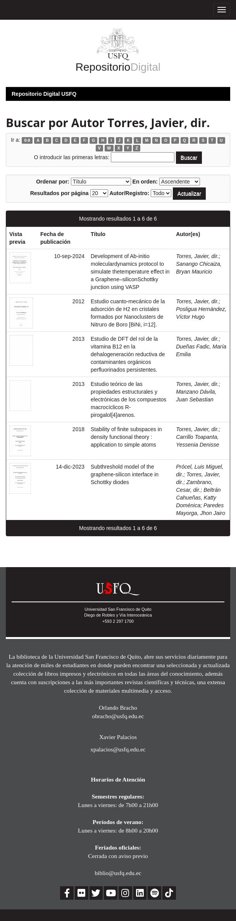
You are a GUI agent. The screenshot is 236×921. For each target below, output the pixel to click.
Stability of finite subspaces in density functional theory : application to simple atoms (126, 437)
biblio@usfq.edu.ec (118, 873)
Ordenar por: (52, 181)
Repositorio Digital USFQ (44, 94)
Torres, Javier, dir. (197, 256)
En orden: (145, 181)
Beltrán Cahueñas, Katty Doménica (198, 497)
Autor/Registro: (129, 193)
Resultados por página (59, 193)
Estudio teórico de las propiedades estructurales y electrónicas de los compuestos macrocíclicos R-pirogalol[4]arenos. (128, 399)
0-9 (27, 140)
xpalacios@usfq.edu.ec (117, 749)
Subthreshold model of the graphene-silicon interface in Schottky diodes (124, 474)
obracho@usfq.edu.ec (118, 716)
